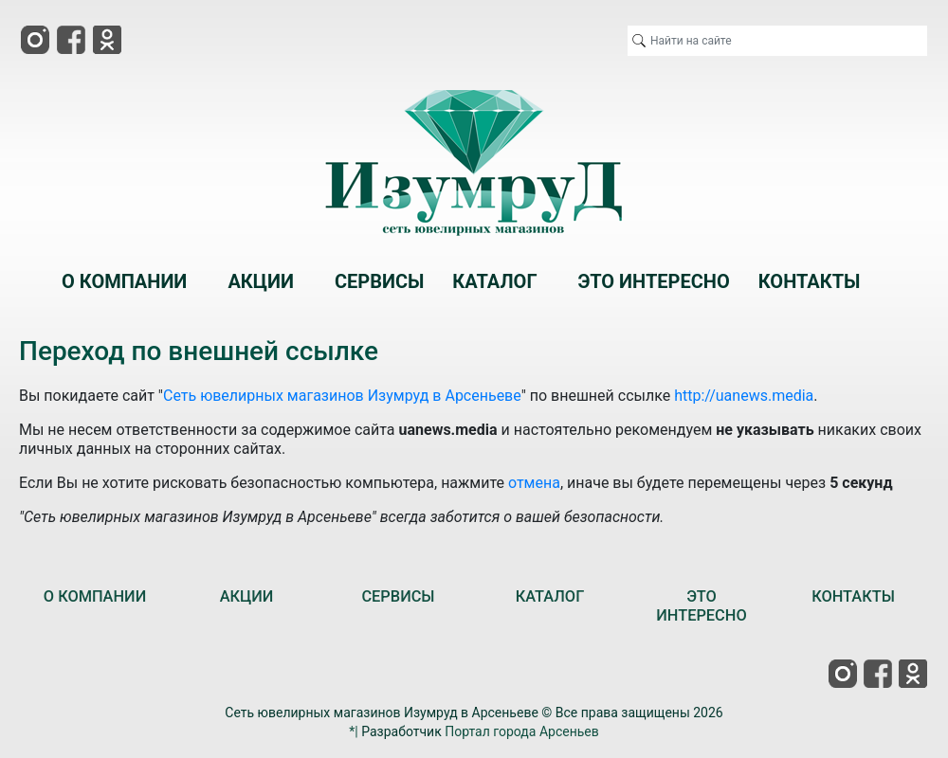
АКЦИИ (247, 596)
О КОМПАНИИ (95, 596)
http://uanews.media (743, 396)
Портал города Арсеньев (522, 731)
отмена (534, 483)
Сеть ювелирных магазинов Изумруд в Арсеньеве (342, 396)
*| (353, 731)
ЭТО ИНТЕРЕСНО (701, 605)
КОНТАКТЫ (853, 596)
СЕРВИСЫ (397, 596)
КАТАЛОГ (550, 596)
